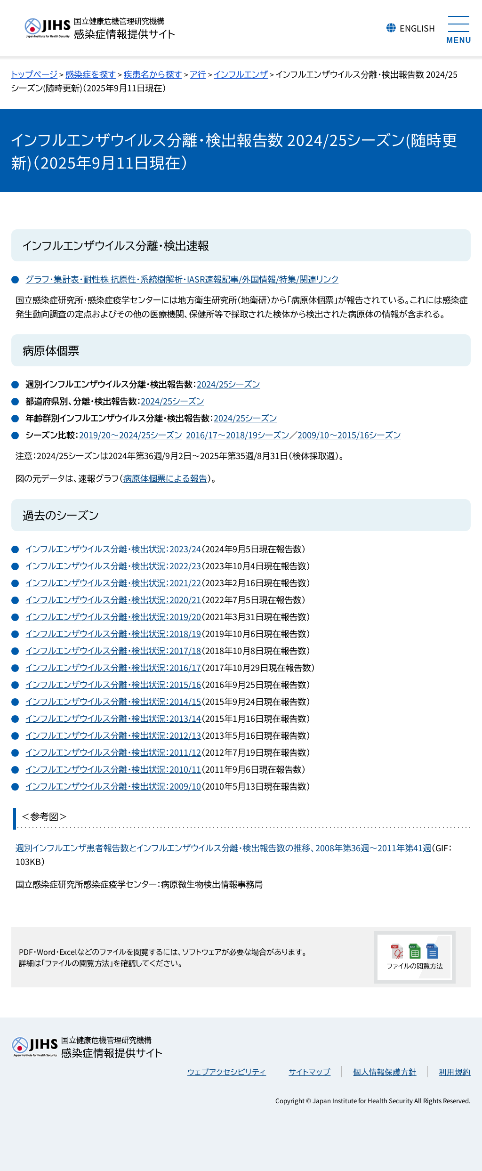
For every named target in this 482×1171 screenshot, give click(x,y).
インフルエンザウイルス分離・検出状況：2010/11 (113, 769)
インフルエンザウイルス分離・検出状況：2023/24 (113, 548)
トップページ (34, 74)
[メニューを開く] (458, 28)
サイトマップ (309, 1071)
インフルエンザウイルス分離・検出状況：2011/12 (113, 752)
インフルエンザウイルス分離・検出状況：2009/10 (113, 786)
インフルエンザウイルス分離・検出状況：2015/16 (113, 684)
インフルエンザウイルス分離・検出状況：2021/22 (113, 582)
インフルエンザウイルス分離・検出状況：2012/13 (113, 735)
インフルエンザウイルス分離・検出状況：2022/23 (113, 565)
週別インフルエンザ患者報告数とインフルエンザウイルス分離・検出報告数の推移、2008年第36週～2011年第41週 (223, 847)
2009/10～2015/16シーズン (349, 434)
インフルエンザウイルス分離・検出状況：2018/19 (113, 633)
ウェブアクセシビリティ (226, 1071)
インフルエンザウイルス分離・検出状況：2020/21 (113, 599)
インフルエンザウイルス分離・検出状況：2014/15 (113, 701)
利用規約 (455, 1071)
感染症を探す (90, 74)
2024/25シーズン (228, 384)
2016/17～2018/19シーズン (237, 434)
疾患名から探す (153, 74)
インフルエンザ (241, 74)
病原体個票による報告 (165, 478)
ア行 (198, 74)
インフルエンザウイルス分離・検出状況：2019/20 (113, 616)
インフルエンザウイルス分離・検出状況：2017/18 (113, 650)
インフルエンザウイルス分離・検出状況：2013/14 (113, 718)
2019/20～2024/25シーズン (130, 434)
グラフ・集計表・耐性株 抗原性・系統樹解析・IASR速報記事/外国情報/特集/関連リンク (182, 279)
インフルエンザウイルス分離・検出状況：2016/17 (113, 667)
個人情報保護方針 (384, 1071)
